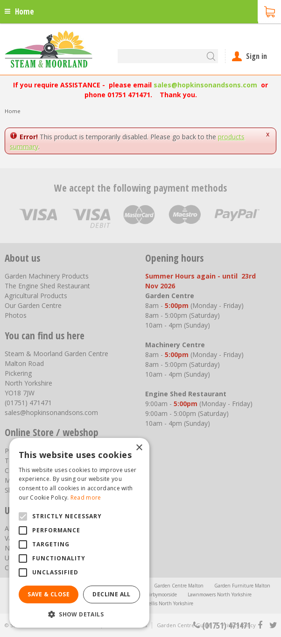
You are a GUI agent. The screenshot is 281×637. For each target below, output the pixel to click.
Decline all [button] (111, 594)
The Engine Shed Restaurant (47, 285)
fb (260, 625)
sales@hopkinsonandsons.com (205, 84)
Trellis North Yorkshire (169, 603)
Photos (16, 315)
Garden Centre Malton (179, 585)
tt (272, 625)
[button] (79, 613)
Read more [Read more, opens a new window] (85, 497)
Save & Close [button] (49, 594)
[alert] (79, 533)
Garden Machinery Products (47, 276)
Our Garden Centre (33, 305)
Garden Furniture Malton (242, 585)
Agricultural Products (36, 295)
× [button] (138, 447)
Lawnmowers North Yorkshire (220, 594)
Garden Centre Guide (184, 625)
